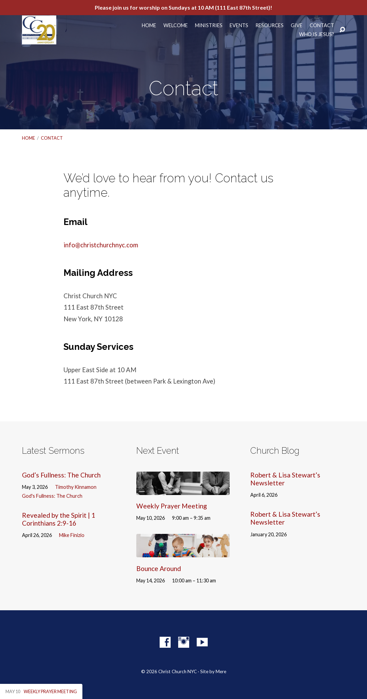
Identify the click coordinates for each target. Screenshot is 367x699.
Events (239, 25)
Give (296, 25)
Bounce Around (158, 568)
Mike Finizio (71, 535)
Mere (221, 671)
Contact (322, 25)
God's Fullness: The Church (52, 496)
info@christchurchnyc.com (101, 245)
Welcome (175, 25)
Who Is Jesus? (316, 34)
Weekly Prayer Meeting (171, 506)
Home (149, 25)
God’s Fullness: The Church (61, 475)
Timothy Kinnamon (75, 487)
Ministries (208, 25)
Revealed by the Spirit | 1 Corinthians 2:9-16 (58, 519)
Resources (269, 25)
